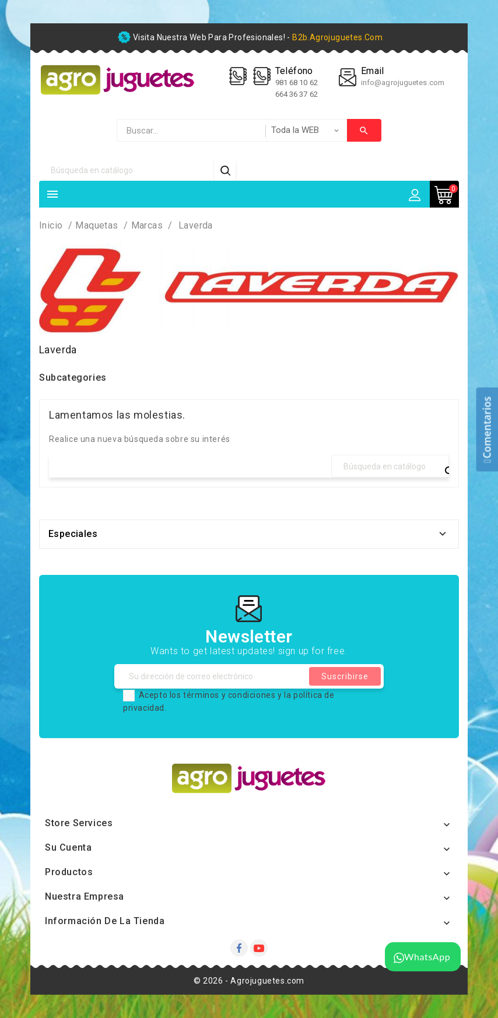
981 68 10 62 (297, 82)
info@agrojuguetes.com (402, 82)
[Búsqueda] (126, 170)
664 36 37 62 (296, 94)
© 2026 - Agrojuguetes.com (249, 980)
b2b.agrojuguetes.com (337, 37)
